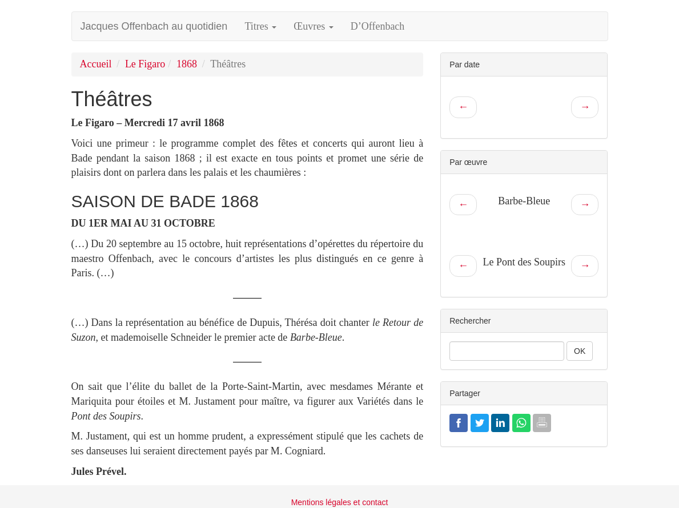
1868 (186, 64)
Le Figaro (145, 64)
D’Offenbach (378, 26)
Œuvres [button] (314, 26)
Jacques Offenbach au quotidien (154, 26)
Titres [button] (260, 26)
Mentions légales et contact (339, 502)
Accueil (96, 64)
